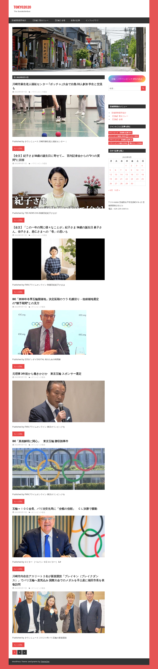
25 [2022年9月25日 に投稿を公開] (142, 179)
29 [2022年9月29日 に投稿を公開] (127, 183)
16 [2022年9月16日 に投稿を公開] (132, 174)
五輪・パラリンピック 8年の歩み (126, 78)
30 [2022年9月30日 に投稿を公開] (132, 183)
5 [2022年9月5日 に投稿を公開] (110, 170)
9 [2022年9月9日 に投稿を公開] (131, 170)
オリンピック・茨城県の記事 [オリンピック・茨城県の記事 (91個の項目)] (120, 133)
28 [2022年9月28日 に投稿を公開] (121, 183)
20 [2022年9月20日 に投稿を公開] (116, 179)
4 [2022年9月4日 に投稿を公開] (142, 165)
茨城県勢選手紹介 (18, 20)
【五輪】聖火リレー (40, 20)
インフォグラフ (92, 20)
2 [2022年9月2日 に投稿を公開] (131, 165)
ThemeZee (45, 666)
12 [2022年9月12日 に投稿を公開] (111, 174)
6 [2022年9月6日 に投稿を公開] (115, 170)
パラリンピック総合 (39, 92)
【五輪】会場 (59, 20)
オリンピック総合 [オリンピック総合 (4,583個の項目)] (117, 136)
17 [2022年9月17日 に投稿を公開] (137, 174)
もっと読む (18, 148)
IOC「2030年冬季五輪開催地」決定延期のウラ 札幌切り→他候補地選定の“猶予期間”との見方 (58, 301)
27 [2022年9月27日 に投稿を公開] (116, 183)
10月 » (117, 190)
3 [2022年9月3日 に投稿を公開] (136, 165)
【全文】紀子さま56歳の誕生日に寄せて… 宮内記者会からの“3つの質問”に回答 (57, 158)
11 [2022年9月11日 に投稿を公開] (142, 170)
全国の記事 (75, 20)
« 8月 (110, 190)
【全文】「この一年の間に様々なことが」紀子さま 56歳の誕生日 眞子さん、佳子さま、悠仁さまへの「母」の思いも (58, 229)
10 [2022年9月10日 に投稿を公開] (137, 170)
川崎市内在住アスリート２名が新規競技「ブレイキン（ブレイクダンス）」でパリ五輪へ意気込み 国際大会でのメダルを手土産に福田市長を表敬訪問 (58, 584)
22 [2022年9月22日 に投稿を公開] (127, 179)
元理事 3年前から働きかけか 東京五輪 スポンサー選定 (50, 373)
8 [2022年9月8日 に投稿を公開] (126, 170)
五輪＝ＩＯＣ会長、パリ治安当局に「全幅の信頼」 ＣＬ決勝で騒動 (57, 510)
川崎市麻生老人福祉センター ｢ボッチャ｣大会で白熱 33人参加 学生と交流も (57, 86)
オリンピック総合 (38, 307)
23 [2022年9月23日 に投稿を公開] (132, 179)
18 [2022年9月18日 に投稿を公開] (142, 174)
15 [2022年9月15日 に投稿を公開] (127, 174)
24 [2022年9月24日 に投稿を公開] (137, 179)
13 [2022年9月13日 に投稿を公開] (116, 174)
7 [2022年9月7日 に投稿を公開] (120, 170)
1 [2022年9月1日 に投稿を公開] (126, 165)
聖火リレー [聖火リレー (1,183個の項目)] (136, 143)
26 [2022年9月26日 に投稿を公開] (111, 183)
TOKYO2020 (23, 7)
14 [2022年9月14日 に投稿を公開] (121, 174)
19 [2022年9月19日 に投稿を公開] (111, 179)
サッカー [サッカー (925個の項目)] (133, 136)
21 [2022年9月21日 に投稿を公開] (121, 179)
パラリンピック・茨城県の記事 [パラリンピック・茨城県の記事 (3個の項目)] (120, 140)
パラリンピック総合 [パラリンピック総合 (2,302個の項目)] (118, 143)
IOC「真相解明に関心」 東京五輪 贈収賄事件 (43, 441)
